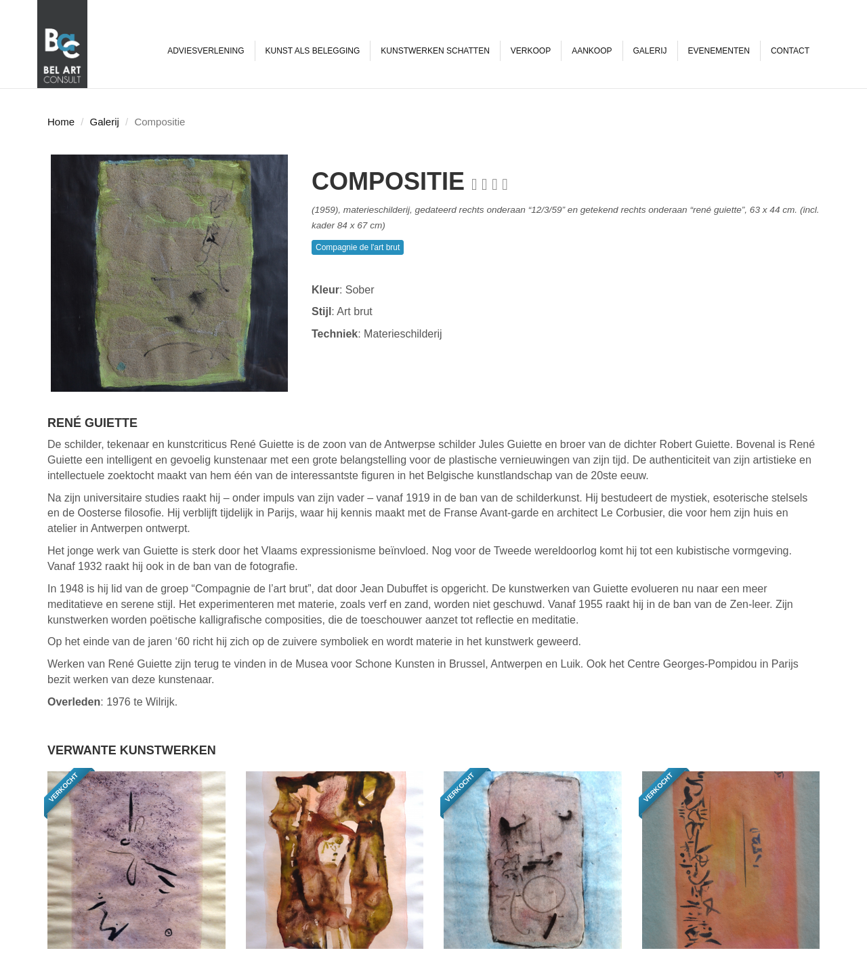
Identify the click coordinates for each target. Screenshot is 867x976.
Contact (790, 51)
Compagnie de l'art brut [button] (358, 247)
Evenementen (719, 51)
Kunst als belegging (313, 51)
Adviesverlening (205, 51)
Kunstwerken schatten (435, 51)
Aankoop (592, 51)
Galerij (650, 51)
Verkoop (531, 51)
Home (61, 121)
